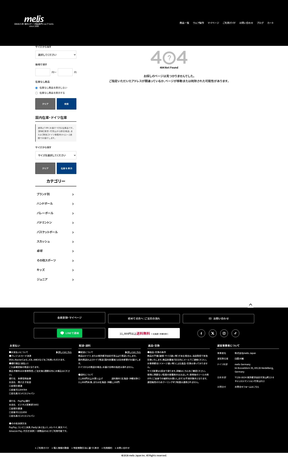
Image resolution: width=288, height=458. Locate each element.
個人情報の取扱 (61, 447)
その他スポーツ (46, 260)
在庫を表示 (67, 168)
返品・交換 (154, 345)
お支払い (15, 345)
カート (270, 22)
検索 (66, 103)
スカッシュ (43, 241)
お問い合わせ (246, 22)
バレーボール (45, 213)
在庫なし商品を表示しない (51, 87)
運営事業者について (228, 345)
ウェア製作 (198, 22)
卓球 (40, 250)
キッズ (41, 269)
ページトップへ (250, 305)
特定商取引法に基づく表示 (86, 447)
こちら (186, 370)
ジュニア (42, 279)
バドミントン (44, 222)
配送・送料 (85, 345)
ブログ (260, 22)
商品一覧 (184, 22)
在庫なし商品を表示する (50, 92)
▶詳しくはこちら (64, 352)
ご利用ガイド (229, 22)
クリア (45, 103)
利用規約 (107, 447)
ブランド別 (43, 194)
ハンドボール (45, 203)
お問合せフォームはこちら (247, 386)
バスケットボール (47, 232)
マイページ (213, 22)
